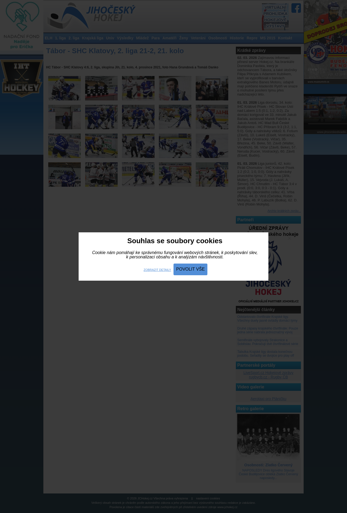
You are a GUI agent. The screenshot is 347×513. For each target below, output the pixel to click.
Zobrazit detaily (157, 269)
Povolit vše (190, 269)
